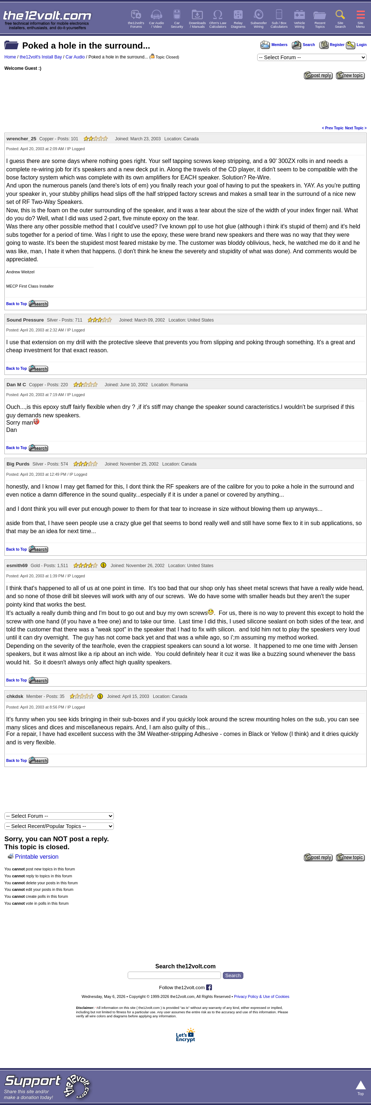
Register (332, 45)
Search (303, 45)
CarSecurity (177, 25)
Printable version (36, 857)
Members (273, 45)
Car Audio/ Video (156, 25)
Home (10, 57)
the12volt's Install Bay (41, 57)
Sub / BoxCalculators (279, 25)
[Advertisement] (185, 102)
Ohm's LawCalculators (218, 25)
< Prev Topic (333, 128)
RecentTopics (319, 25)
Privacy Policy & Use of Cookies (262, 996)
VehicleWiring (299, 25)
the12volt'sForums (136, 25)
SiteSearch (340, 25)
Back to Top (16, 304)
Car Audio (75, 57)
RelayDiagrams (238, 25)
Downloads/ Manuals (197, 25)
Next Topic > (356, 128)
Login (356, 45)
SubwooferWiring (259, 25)
